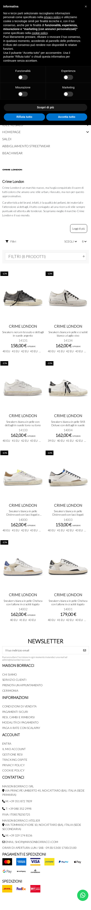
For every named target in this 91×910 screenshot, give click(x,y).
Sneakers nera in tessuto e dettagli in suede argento (23, 333)
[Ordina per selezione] (70, 241)
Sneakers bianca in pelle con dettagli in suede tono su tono (23, 423)
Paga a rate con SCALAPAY (21, 728)
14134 (68, 340)
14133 (23, 430)
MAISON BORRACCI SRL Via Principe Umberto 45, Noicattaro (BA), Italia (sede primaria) (43, 790)
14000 (23, 519)
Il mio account (14, 749)
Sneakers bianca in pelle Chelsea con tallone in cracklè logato (23, 602)
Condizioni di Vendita (19, 706)
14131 (23, 340)
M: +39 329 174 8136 (17, 835)
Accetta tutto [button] (66, 116)
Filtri (11, 241)
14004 (68, 430)
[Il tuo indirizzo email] (41, 650)
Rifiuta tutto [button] (24, 116)
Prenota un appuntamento (22, 685)
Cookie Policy (13, 770)
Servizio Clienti (14, 679)
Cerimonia (10, 690)
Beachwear (12, 153)
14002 (23, 609)
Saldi (6, 139)
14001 (68, 609)
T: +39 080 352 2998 (16, 808)
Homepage (11, 132)
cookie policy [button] (40, 33)
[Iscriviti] (84, 650)
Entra (6, 743)
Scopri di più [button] (45, 107)
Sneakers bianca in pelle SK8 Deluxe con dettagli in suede (68, 423)
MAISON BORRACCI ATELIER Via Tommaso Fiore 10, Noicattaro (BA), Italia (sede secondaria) (41, 825)
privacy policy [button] (52, 17)
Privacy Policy (13, 765)
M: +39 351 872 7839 (17, 801)
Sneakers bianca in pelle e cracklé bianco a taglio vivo (68, 333)
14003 (68, 519)
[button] (86, 6)
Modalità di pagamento (20, 722)
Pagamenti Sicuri (15, 711)
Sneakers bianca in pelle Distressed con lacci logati (68, 512)
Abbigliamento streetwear (26, 146)
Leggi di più (78, 228)
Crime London (23, 326)
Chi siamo (9, 674)
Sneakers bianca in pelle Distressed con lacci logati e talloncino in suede (23, 514)
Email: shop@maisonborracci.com (30, 842)
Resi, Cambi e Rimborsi (18, 717)
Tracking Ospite (14, 759)
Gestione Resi (12, 754)
